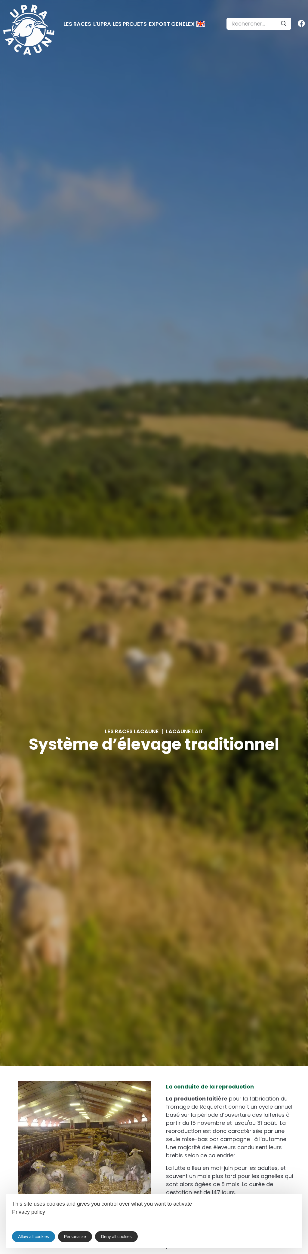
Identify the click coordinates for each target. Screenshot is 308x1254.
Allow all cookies (33, 1236)
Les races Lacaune (132, 731)
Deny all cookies (116, 1236)
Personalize (75, 1236)
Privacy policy (28, 1212)
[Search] (283, 24)
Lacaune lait (184, 731)
